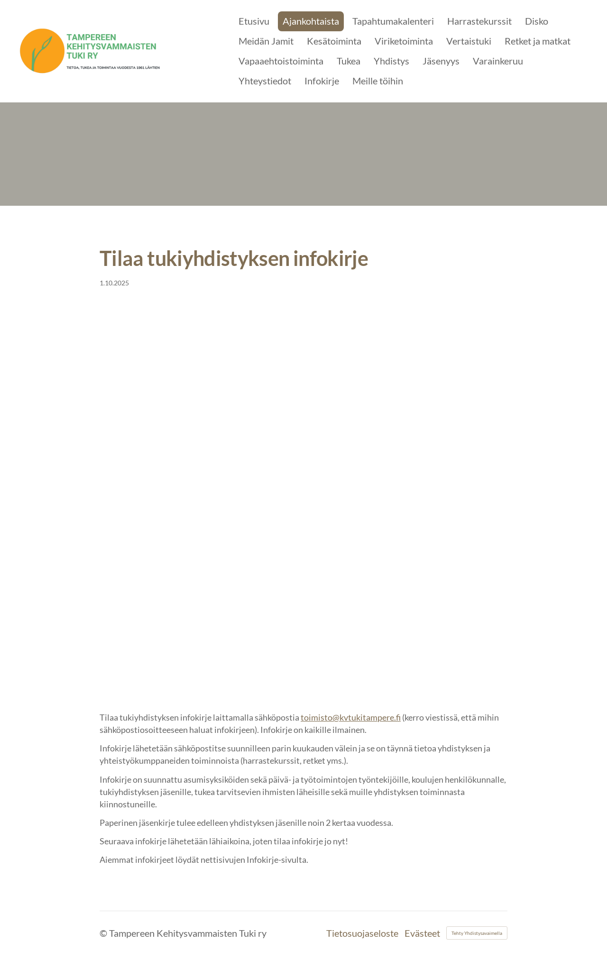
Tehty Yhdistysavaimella (476, 933)
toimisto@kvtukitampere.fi (351, 717)
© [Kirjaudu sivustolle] (104, 933)
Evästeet (422, 933)
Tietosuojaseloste (362, 933)
